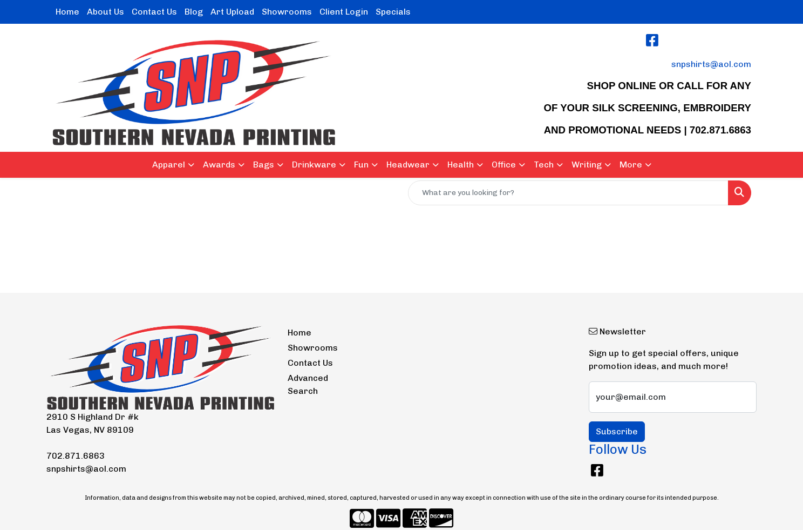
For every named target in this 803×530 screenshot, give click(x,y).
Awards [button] (219, 164)
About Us (105, 11)
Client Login (343, 11)
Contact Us (154, 11)
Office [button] (504, 164)
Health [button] (460, 164)
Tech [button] (544, 164)
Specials (393, 11)
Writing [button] (586, 164)
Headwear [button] (408, 164)
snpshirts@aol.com (711, 64)
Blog (194, 11)
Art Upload (232, 11)
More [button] (631, 164)
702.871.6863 (75, 456)
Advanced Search (308, 384)
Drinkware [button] (314, 164)
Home (67, 11)
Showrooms (287, 11)
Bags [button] (263, 164)
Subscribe (617, 431)
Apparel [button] (168, 164)
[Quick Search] (568, 192)
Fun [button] (361, 164)
